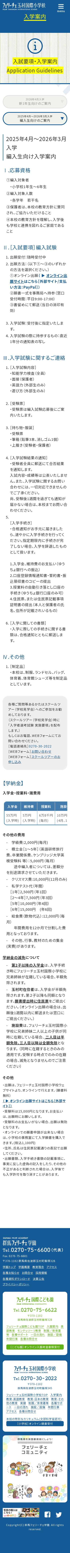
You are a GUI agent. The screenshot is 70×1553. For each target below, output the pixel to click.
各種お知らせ (11, 1272)
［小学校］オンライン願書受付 (35, 1423)
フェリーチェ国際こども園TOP (25, 1326)
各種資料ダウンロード (16, 1278)
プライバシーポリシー (16, 1284)
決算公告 (38, 1278)
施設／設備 (54, 1334)
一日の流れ (38, 1334)
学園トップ (9, 1266)
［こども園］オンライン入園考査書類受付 (35, 1347)
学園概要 (24, 1266)
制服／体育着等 (39, 1403)
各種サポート (20, 1334)
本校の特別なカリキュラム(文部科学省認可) (34, 1419)
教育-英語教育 (15, 1399)
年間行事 (12, 1339)
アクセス (52, 1266)
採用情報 (41, 1272)
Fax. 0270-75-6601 (15, 1256)
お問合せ (27, 1272)
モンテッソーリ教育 (29, 1330)
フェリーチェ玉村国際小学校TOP (27, 1395)
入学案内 (56, 1395)
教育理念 (38, 1266)
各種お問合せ (28, 1339)
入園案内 (52, 1326)
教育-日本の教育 (38, 1399)
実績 (23, 1403)
